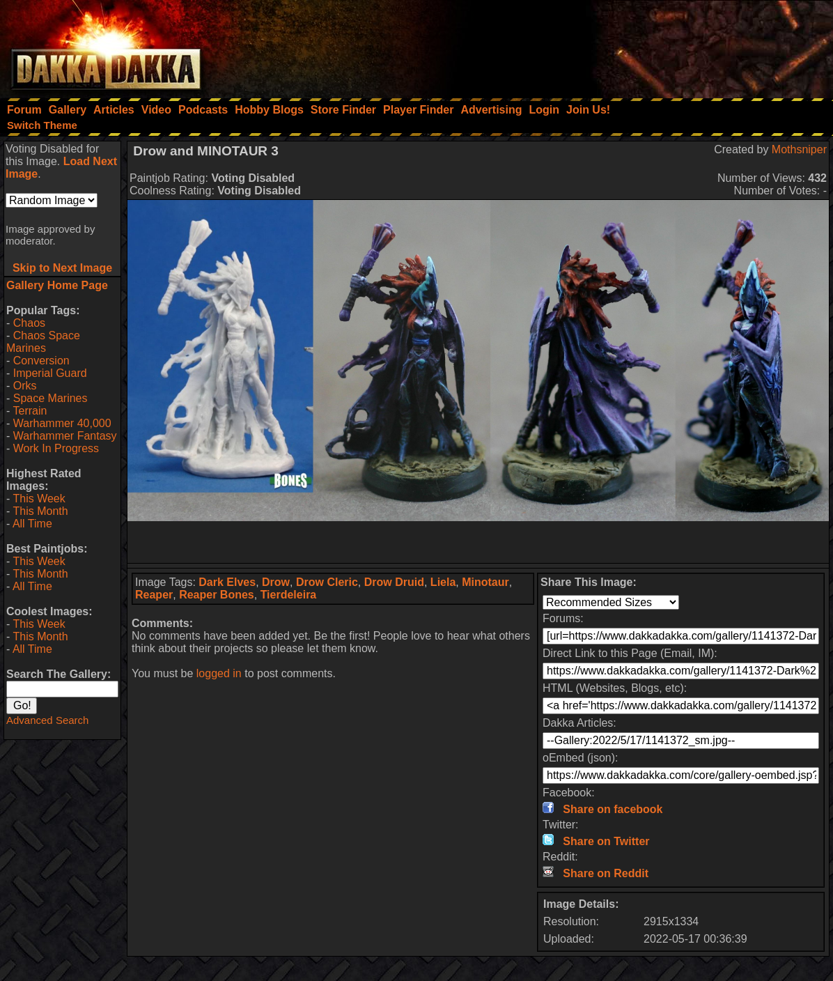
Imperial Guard (50, 373)
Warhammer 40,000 (62, 423)
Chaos (29, 323)
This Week (39, 498)
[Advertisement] (646, 45)
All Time (32, 524)
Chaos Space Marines (43, 342)
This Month (40, 511)
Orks (25, 386)
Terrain (30, 411)
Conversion (41, 360)
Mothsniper (799, 149)
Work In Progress (56, 448)
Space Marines (50, 398)
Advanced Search (47, 720)
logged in (219, 673)
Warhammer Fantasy (65, 436)
